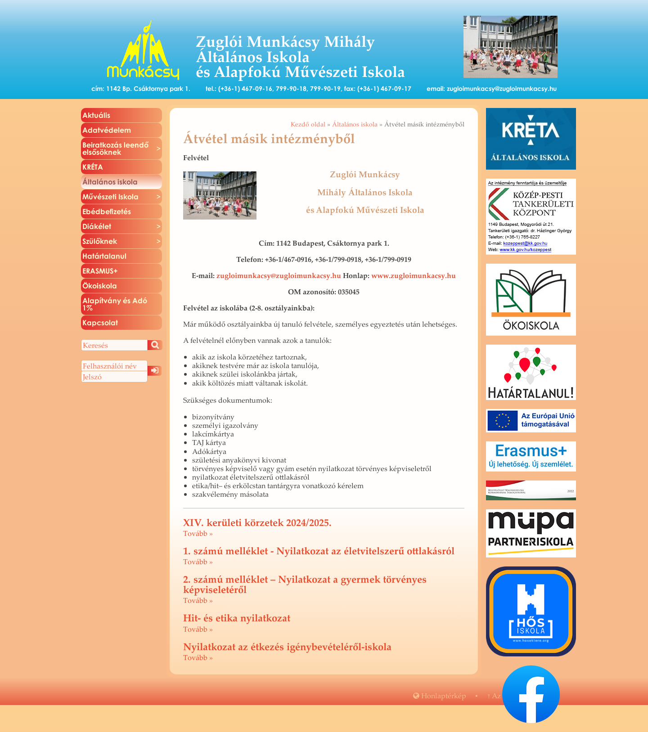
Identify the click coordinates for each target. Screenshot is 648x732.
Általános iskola (355, 124)
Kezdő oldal (308, 124)
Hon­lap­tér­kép (439, 696)
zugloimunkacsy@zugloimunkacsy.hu (502, 88)
